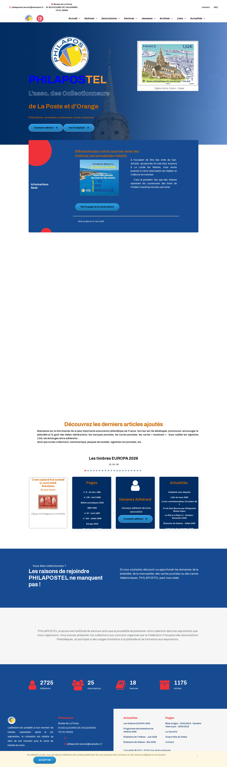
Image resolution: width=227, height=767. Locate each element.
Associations (109, 18)
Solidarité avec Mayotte (179, 492)
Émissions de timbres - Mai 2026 (139, 742)
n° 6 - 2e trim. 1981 (92, 492)
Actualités (196, 18)
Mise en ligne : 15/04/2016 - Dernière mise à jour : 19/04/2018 (183, 725)
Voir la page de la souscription (97, 207)
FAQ (216, 7)
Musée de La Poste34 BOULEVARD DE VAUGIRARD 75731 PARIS (62, 7)
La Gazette (171, 732)
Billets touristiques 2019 (92, 503)
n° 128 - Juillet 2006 (92, 518)
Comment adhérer (46, 128)
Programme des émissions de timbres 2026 (138, 730)
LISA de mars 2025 (179, 497)
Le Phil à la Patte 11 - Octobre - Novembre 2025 (179, 516)
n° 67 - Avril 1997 (92, 513)
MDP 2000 (92, 508)
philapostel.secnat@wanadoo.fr (26, 7)
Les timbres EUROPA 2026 (113, 458)
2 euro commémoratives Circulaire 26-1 (179, 503)
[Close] (197, 756)
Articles (178, 688)
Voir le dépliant (79, 128)
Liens (180, 18)
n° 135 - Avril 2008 (92, 497)
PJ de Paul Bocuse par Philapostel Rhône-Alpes (179, 509)
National (89, 18)
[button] (85, 470)
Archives (165, 18)
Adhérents (45, 688)
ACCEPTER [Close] (45, 760)
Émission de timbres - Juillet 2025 (179, 523)
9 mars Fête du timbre (176, 737)
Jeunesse (147, 18)
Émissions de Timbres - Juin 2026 (140, 737)
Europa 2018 (92, 524)
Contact (206, 7)
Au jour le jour (48, 489)
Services (129, 18)
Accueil (73, 18)
